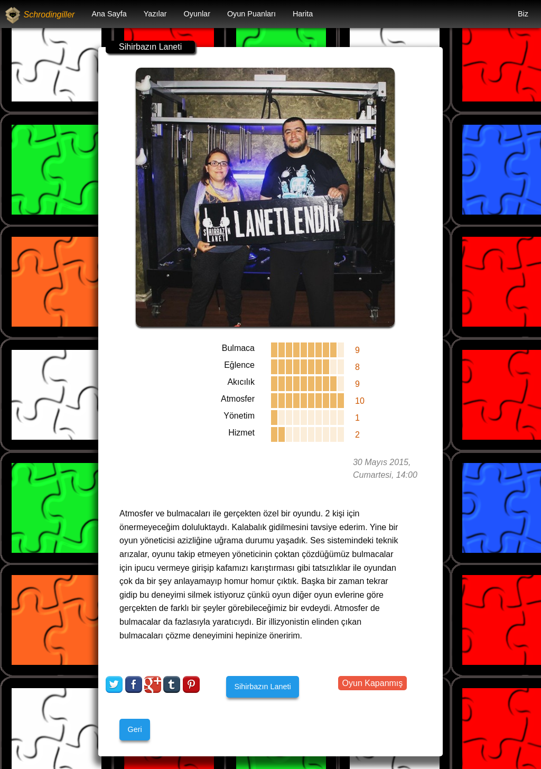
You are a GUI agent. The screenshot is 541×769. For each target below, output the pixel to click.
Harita (303, 14)
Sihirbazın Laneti (262, 686)
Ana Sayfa (108, 14)
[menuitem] (109, 14)
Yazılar (155, 14)
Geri (134, 729)
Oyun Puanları (251, 14)
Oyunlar (197, 14)
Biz (523, 14)
